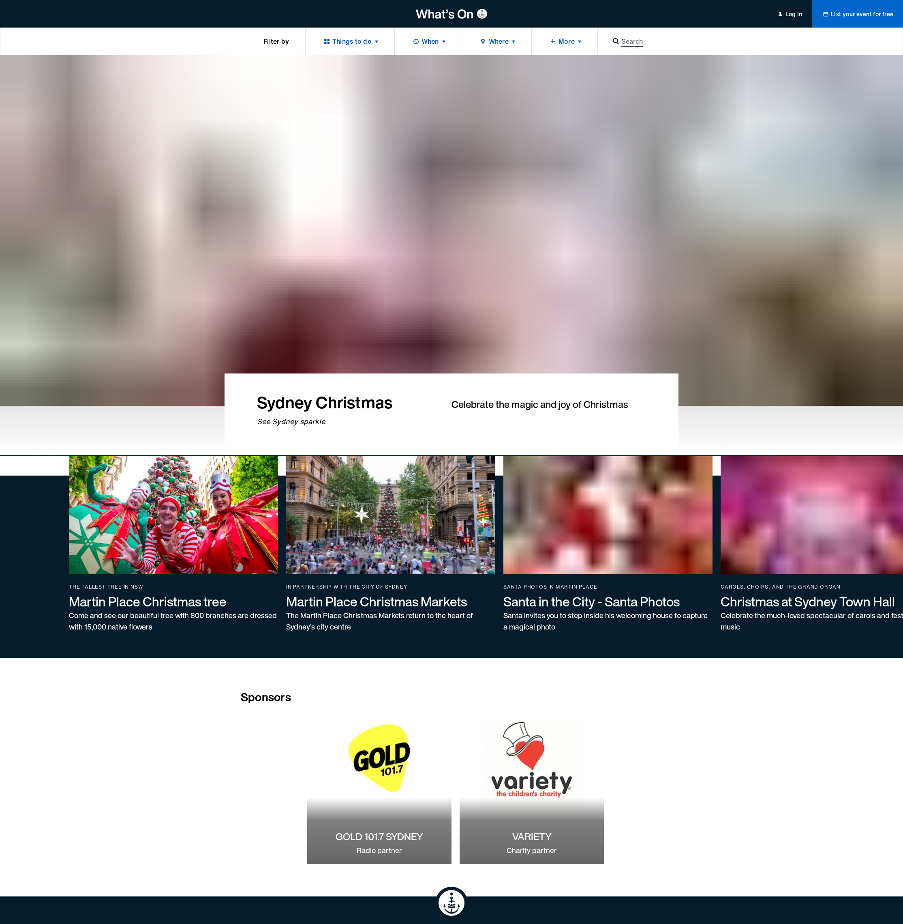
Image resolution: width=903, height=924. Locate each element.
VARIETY (532, 836)
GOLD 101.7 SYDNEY (379, 836)
